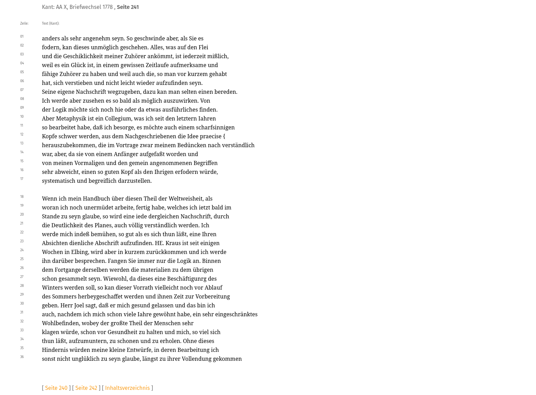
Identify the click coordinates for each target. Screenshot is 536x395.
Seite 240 (56, 388)
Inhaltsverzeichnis (127, 388)
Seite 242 (86, 388)
